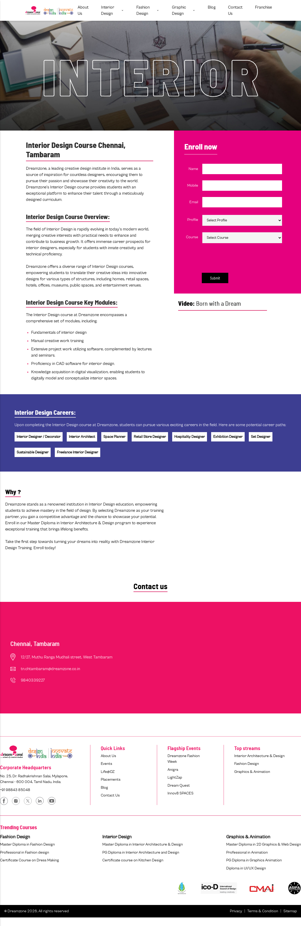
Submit (215, 277)
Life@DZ (108, 772)
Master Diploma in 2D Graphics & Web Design (263, 844)
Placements (111, 779)
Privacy (236, 911)
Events (106, 764)
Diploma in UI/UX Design (246, 868)
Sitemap (290, 911)
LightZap (175, 777)
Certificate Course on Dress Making (29, 860)
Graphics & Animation (252, 772)
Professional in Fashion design (24, 852)
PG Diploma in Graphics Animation (254, 860)
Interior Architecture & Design (259, 756)
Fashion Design (246, 764)
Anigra (173, 770)
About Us (108, 756)
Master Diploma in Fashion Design (27, 844)
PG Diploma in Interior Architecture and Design (140, 852)
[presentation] (238, 256)
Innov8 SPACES (180, 793)
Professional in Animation (247, 852)
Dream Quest (179, 785)
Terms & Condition (262, 911)
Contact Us (110, 795)
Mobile (192, 185)
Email (193, 202)
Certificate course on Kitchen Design (132, 860)
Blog (104, 787)
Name (193, 169)
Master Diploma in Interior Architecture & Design (142, 844)
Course (192, 237)
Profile (192, 220)
